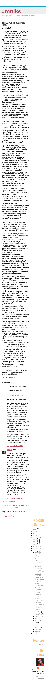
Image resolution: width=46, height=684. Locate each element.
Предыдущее (24, 505)
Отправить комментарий (9, 501)
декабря (38, 553)
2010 (35, 544)
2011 (35, 542)
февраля (38, 629)
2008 (35, 548)
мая (36, 623)
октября (38, 612)
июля (37, 618)
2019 (35, 529)
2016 (35, 535)
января (38, 631)
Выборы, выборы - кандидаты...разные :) (39, 569)
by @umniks (40, 644)
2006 (35, 633)
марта (37, 627)
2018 (35, 531)
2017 (35, 533)
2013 (35, 538)
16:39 (15, 377)
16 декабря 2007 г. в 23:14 (15, 395)
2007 (35, 551)
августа (38, 616)
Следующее (6, 505)
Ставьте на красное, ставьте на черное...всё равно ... (39, 604)
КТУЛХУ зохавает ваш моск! (39, 575)
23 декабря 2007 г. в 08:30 (15, 446)
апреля (38, 625)
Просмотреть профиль (39, 677)
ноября (38, 610)
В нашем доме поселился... (39, 561)
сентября (38, 614)
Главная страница (15, 506)
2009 (35, 546)
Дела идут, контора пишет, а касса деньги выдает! (38, 591)
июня (37, 620)
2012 (35, 540)
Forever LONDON (39, 584)
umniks (11, 11)
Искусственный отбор (39, 580)
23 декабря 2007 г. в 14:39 (15, 498)
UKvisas (6, 27)
